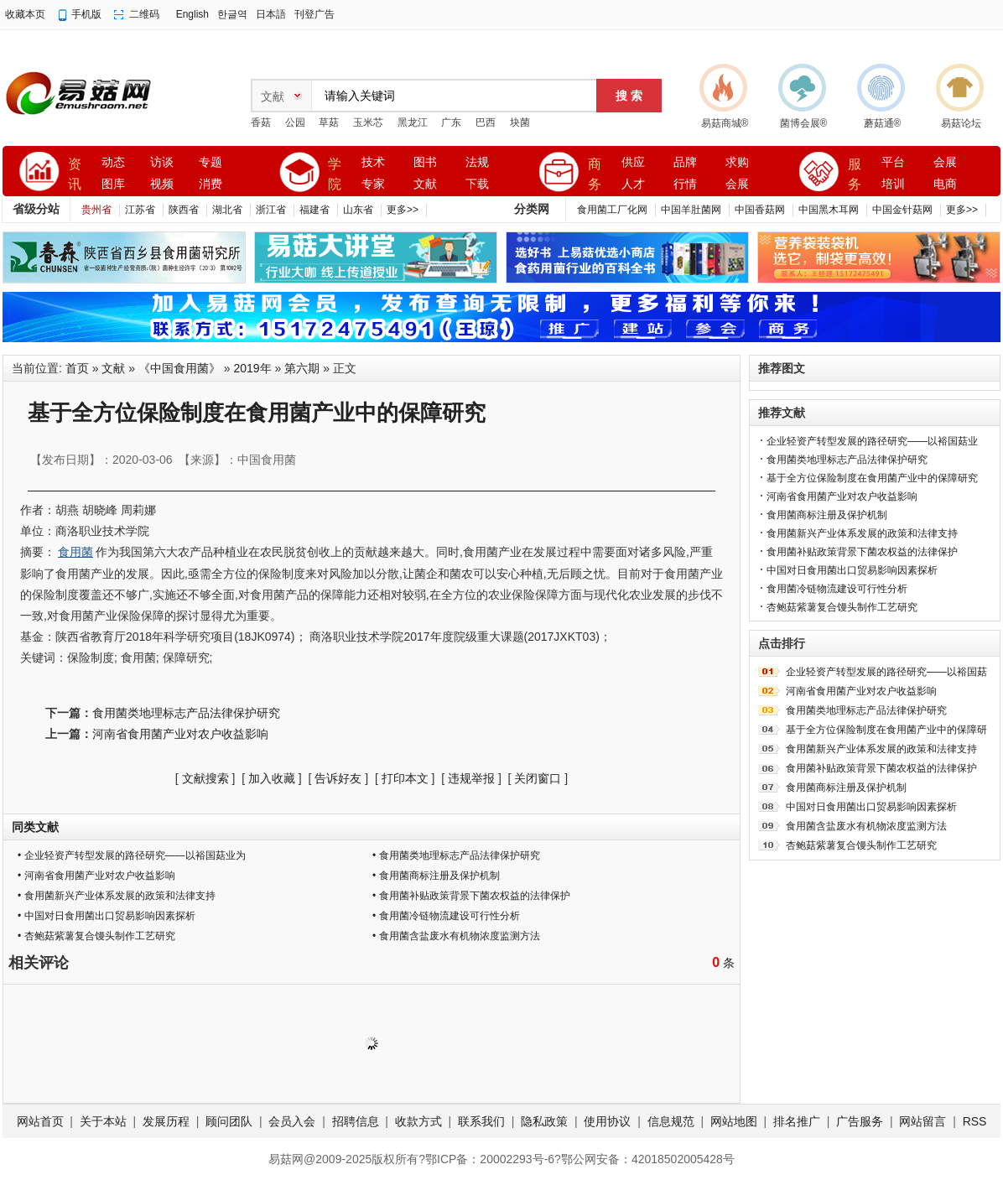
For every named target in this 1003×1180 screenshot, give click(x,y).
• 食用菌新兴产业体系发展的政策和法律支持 (117, 896)
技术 (373, 162)
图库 (113, 184)
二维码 (144, 14)
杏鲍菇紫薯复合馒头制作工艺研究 (842, 607)
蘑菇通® (883, 123)
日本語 (271, 14)
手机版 (86, 14)
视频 (162, 184)
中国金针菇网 (902, 210)
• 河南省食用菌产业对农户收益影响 (96, 875)
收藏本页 (25, 14)
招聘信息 (355, 1121)
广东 (451, 122)
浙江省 (271, 210)
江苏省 (140, 210)
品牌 (685, 162)
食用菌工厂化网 (612, 210)
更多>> (402, 210)
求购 (737, 162)
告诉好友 (337, 778)
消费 (210, 184)
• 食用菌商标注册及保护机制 (436, 875)
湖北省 (227, 210)
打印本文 (405, 778)
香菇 (261, 122)
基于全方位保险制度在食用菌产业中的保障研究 (872, 478)
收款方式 (418, 1121)
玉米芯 (368, 122)
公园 (295, 122)
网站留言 (922, 1121)
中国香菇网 (760, 210)
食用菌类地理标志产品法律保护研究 (186, 713)
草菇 (329, 122)
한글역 (232, 14)
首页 (77, 368)
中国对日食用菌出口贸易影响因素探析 (852, 570)
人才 (633, 184)
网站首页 (40, 1121)
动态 (113, 162)
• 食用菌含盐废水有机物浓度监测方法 (456, 936)
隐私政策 (544, 1121)
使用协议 (607, 1121)
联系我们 (481, 1121)
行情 (685, 184)
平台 (893, 162)
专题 (210, 162)
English (192, 14)
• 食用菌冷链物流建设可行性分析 (446, 916)
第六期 (302, 368)
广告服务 (859, 1121)
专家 (373, 184)
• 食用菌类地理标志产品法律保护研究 (456, 855)
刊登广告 (314, 14)
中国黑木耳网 (828, 210)
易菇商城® (725, 123)
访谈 (162, 162)
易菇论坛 (961, 123)
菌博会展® (804, 123)
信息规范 (670, 1121)
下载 (477, 184)
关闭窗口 (537, 778)
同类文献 (35, 827)
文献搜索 (205, 778)
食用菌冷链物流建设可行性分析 (837, 589)
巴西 (486, 122)
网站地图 (733, 1121)
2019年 (253, 368)
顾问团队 (228, 1121)
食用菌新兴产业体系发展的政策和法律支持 (862, 533)
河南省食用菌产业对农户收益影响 (180, 734)
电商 (945, 184)
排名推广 (796, 1121)
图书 (425, 162)
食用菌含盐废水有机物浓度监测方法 (866, 826)
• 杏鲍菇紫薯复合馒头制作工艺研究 (96, 936)
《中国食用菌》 (179, 368)
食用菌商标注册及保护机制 (827, 515)
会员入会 (291, 1121)
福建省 (314, 210)
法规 (477, 162)
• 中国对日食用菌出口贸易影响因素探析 (106, 916)
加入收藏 (271, 778)
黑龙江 (413, 122)
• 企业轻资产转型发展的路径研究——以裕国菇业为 (132, 855)
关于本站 (103, 1121)
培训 (893, 184)
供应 (633, 162)
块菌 (520, 122)
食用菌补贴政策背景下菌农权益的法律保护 (862, 552)
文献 (425, 184)
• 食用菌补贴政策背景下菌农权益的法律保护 (471, 896)
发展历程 (166, 1121)
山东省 (358, 210)
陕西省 (184, 210)
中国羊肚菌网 (691, 210)
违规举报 (471, 778)
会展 (737, 184)
